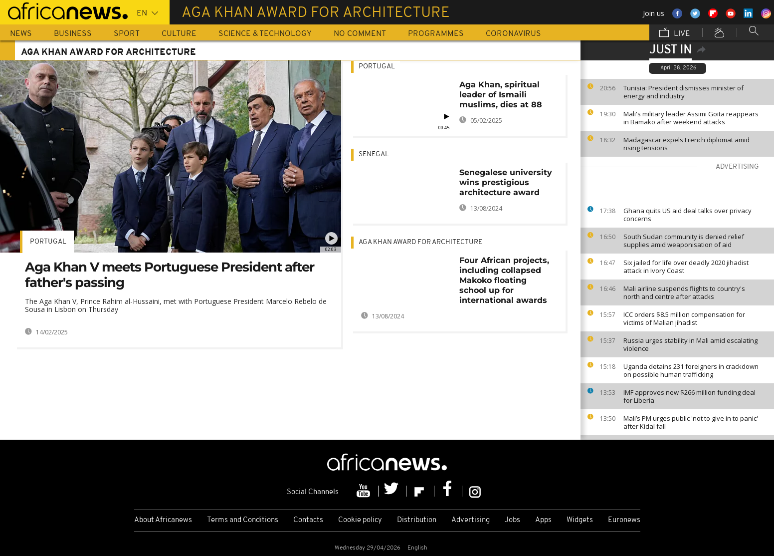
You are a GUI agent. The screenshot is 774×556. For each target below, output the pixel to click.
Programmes (436, 34)
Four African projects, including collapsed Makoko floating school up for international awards (504, 280)
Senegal (374, 154)
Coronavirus (513, 34)
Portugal (48, 242)
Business (73, 34)
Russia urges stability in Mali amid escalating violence (690, 344)
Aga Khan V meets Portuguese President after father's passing (169, 274)
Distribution (416, 520)
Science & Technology (265, 34)
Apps (543, 520)
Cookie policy (360, 520)
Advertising (470, 520)
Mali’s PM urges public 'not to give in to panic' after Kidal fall (690, 422)
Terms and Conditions (242, 520)
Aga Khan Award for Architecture (420, 242)
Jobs (512, 520)
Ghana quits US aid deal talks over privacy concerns (687, 215)
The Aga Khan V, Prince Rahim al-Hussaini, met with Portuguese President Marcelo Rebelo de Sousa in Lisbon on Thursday (176, 305)
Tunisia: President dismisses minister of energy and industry (683, 92)
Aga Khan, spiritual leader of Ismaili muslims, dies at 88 (500, 94)
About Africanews (163, 520)
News (21, 34)
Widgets (580, 520)
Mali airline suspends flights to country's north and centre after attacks (684, 292)
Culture (179, 34)
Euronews (624, 520)
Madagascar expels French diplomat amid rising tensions (686, 144)
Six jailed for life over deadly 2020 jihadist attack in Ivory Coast (686, 267)
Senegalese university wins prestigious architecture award (505, 182)
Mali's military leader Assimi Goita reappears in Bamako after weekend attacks (691, 118)
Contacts (308, 520)
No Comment (360, 34)
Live (674, 33)
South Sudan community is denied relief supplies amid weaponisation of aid (683, 241)
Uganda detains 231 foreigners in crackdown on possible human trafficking (691, 370)
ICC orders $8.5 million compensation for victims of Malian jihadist (684, 318)
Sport (127, 34)
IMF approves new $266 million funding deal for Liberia (689, 396)
